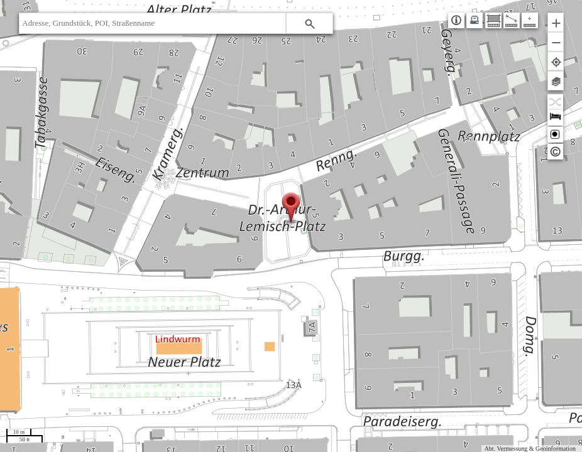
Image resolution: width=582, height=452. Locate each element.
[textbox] (152, 23)
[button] (309, 23)
